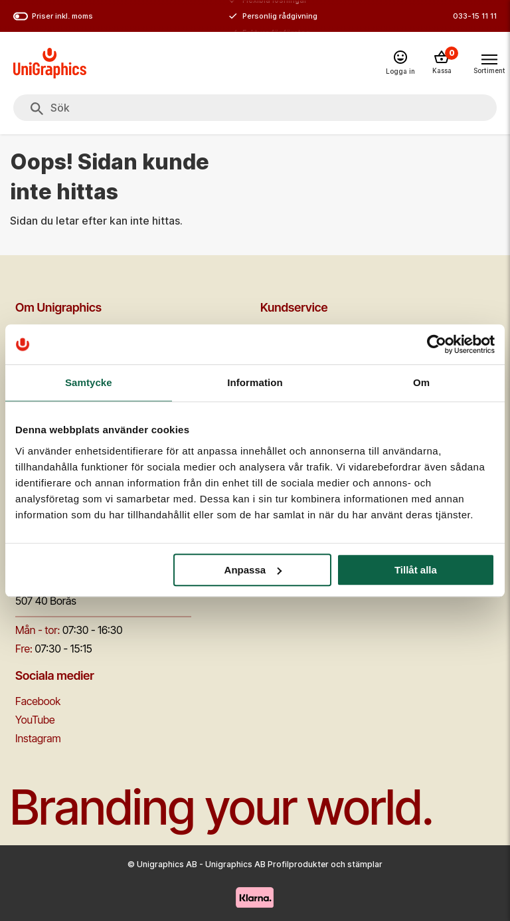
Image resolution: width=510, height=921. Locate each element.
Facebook (37, 701)
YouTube (35, 719)
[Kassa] (441, 63)
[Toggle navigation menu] (489, 62)
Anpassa (253, 569)
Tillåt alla (415, 569)
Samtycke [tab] (88, 382)
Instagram (38, 738)
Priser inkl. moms (53, 16)
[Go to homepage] (49, 63)
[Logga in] (400, 63)
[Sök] (37, 109)
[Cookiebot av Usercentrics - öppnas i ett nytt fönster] (437, 344)
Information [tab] (255, 382)
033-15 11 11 (475, 16)
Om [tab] (421, 382)
